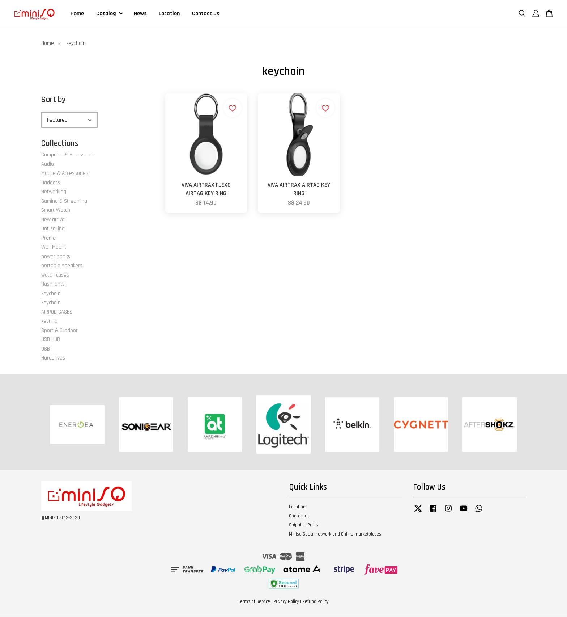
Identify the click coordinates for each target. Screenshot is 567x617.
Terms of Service (254, 602)
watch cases (55, 275)
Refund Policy (315, 602)
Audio (47, 164)
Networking (53, 192)
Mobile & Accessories (64, 173)
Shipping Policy (304, 525)
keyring (49, 321)
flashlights (53, 284)
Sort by (53, 100)
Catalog (109, 14)
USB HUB (50, 339)
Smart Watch (55, 210)
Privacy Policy (286, 602)
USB (45, 349)
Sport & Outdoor (59, 330)
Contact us (205, 14)
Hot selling (53, 229)
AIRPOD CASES (56, 312)
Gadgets (50, 183)
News (140, 14)
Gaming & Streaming (64, 201)
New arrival (53, 220)
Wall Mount (53, 247)
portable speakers (61, 266)
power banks (55, 256)
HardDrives (53, 358)
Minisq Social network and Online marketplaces (335, 534)
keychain (51, 293)
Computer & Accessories (68, 155)
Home (77, 14)
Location (169, 14)
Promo (48, 238)
